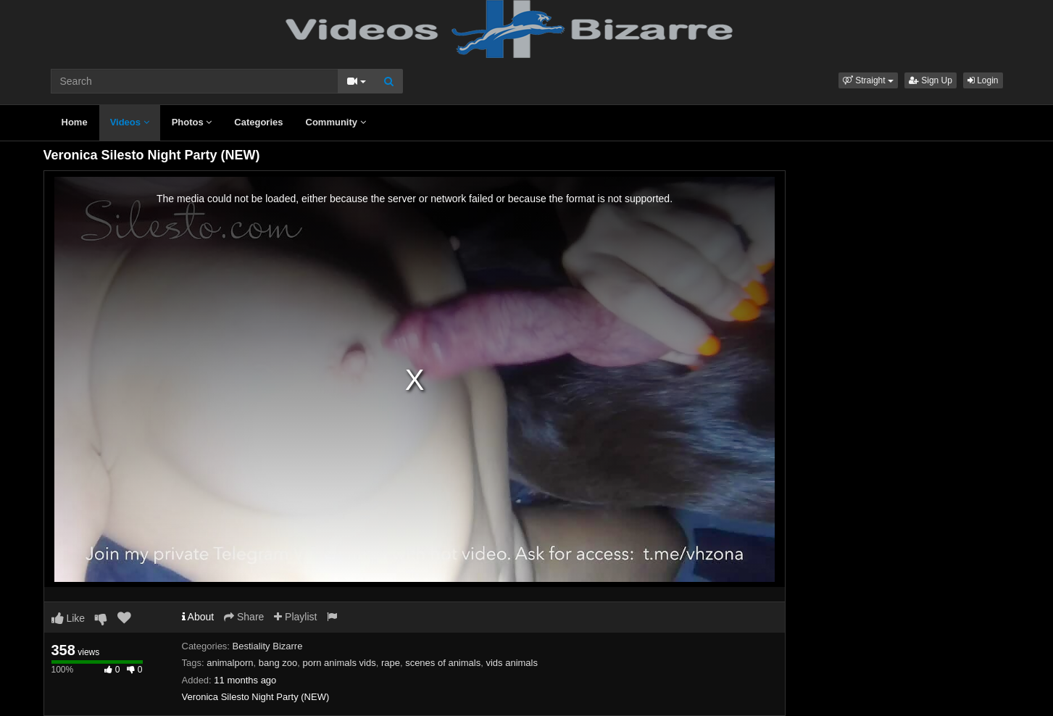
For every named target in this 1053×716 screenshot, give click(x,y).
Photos (192, 122)
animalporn (230, 662)
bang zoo (278, 662)
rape (390, 662)
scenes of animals (442, 662)
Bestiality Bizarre (268, 646)
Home (75, 122)
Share (244, 617)
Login (983, 80)
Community (336, 122)
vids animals (512, 662)
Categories (258, 122)
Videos (129, 122)
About (198, 617)
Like (68, 618)
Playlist (295, 617)
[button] (868, 80)
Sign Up (930, 80)
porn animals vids (338, 662)
